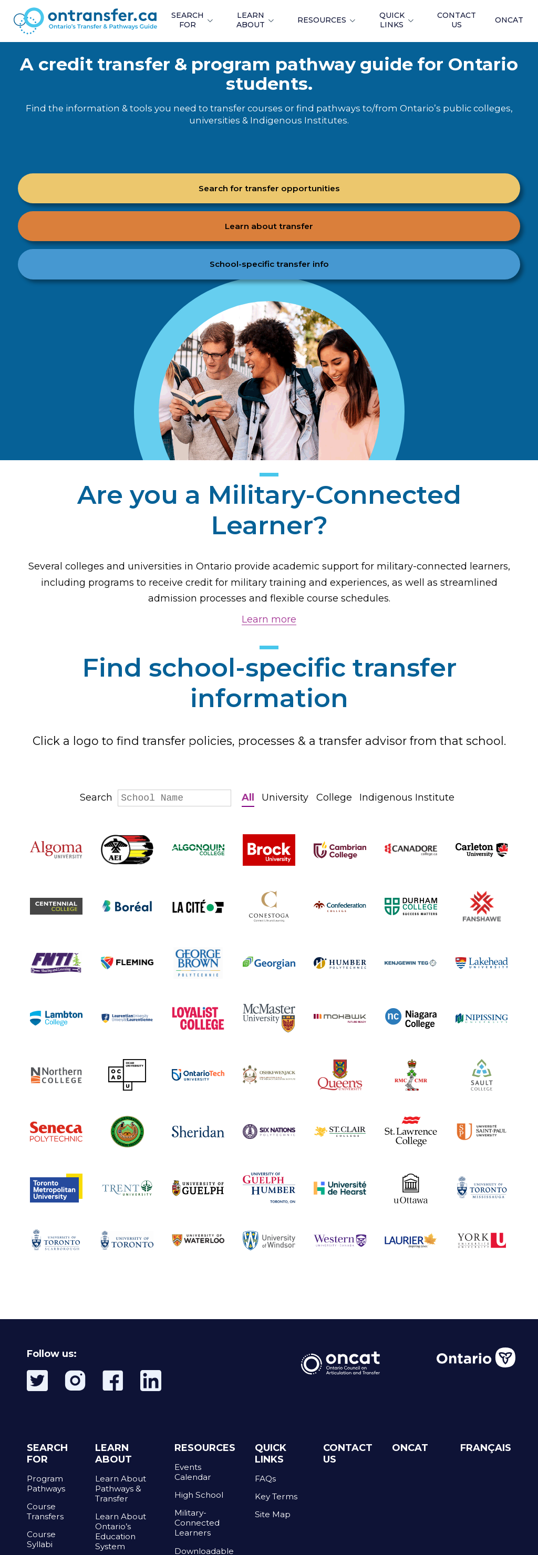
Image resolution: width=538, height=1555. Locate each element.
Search (155, 797)
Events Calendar (192, 1472)
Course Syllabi (41, 1539)
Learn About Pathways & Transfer (120, 1489)
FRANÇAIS (485, 1448)
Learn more (269, 619)
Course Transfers (45, 1511)
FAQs (265, 1479)
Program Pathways (46, 1484)
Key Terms (276, 1496)
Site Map (273, 1514)
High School (198, 1495)
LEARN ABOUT (250, 20)
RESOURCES (321, 20)
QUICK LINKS (392, 20)
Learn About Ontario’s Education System (120, 1531)
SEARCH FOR (187, 20)
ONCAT (509, 20)
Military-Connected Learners (197, 1523)
